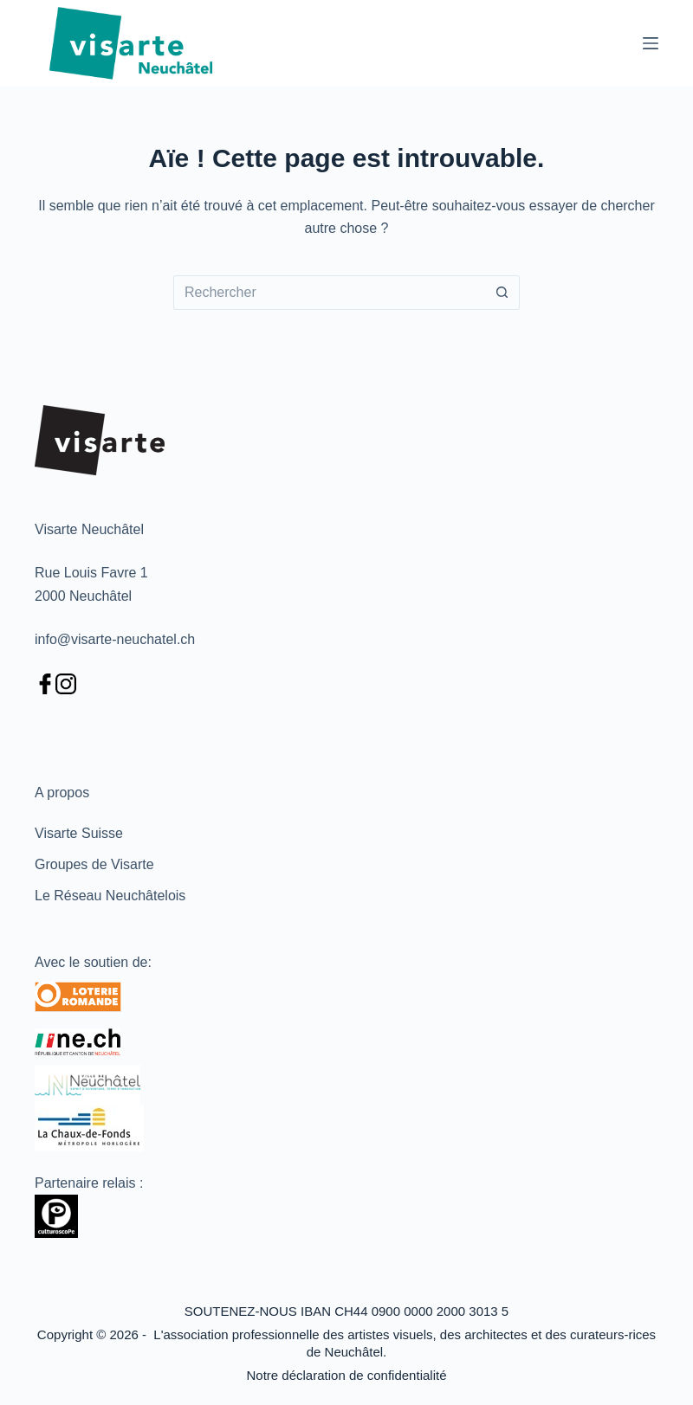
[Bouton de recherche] (502, 292)
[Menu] (650, 43)
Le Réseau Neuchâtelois (110, 895)
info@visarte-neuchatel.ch (115, 639)
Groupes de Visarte (94, 864)
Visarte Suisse (79, 833)
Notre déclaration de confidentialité (347, 1375)
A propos (62, 792)
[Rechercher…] (329, 292)
